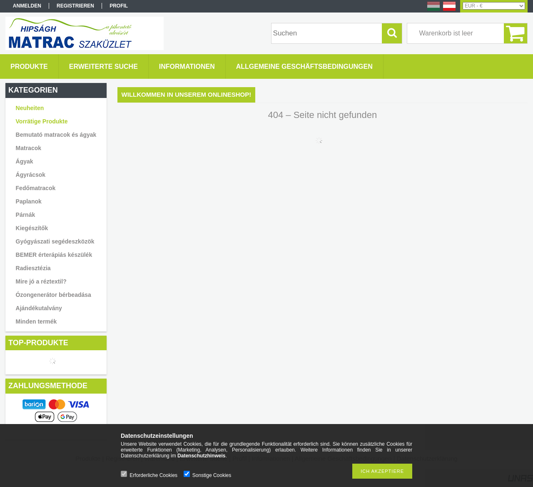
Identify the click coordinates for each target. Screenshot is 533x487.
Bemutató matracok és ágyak (56, 134)
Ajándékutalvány (39, 308)
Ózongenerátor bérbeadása (53, 294)
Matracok (28, 148)
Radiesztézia (33, 268)
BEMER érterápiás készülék (54, 254)
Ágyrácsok (31, 174)
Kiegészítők (32, 228)
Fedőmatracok (36, 188)
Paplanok (29, 201)
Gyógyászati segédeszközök (55, 241)
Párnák (25, 214)
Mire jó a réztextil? (41, 281)
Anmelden (27, 6)
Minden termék (36, 321)
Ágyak (24, 161)
